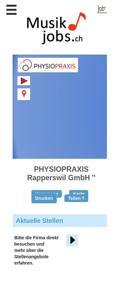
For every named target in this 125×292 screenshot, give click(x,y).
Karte (78, 193)
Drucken (44, 198)
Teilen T (76, 198)
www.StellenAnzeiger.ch (63, 25)
